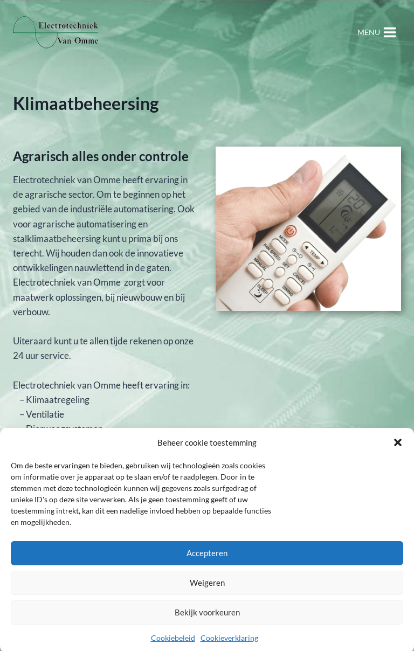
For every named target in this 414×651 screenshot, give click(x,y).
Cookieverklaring (229, 641)
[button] (397, 446)
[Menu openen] (377, 32)
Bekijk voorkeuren (207, 616)
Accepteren (207, 557)
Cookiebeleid (173, 641)
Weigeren (207, 586)
